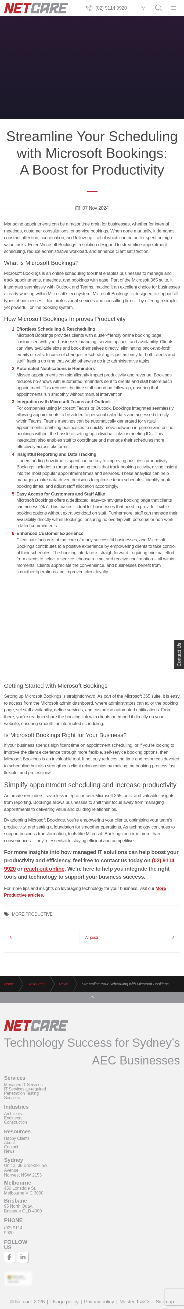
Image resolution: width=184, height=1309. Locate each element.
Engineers (13, 1118)
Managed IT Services (23, 1084)
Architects (13, 1113)
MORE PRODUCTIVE (32, 914)
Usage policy (64, 1301)
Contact (11, 1147)
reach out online (44, 869)
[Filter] (143, 8)
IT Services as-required (25, 1089)
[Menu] (173, 8)
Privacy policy (99, 1301)
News (9, 1151)
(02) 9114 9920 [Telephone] (111, 8)
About (9, 1142)
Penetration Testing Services (21, 1095)
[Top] (92, 997)
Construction (15, 1122)
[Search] (158, 8)
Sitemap (165, 1301)
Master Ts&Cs (135, 1301)
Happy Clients (16, 1138)
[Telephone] (89, 8)
